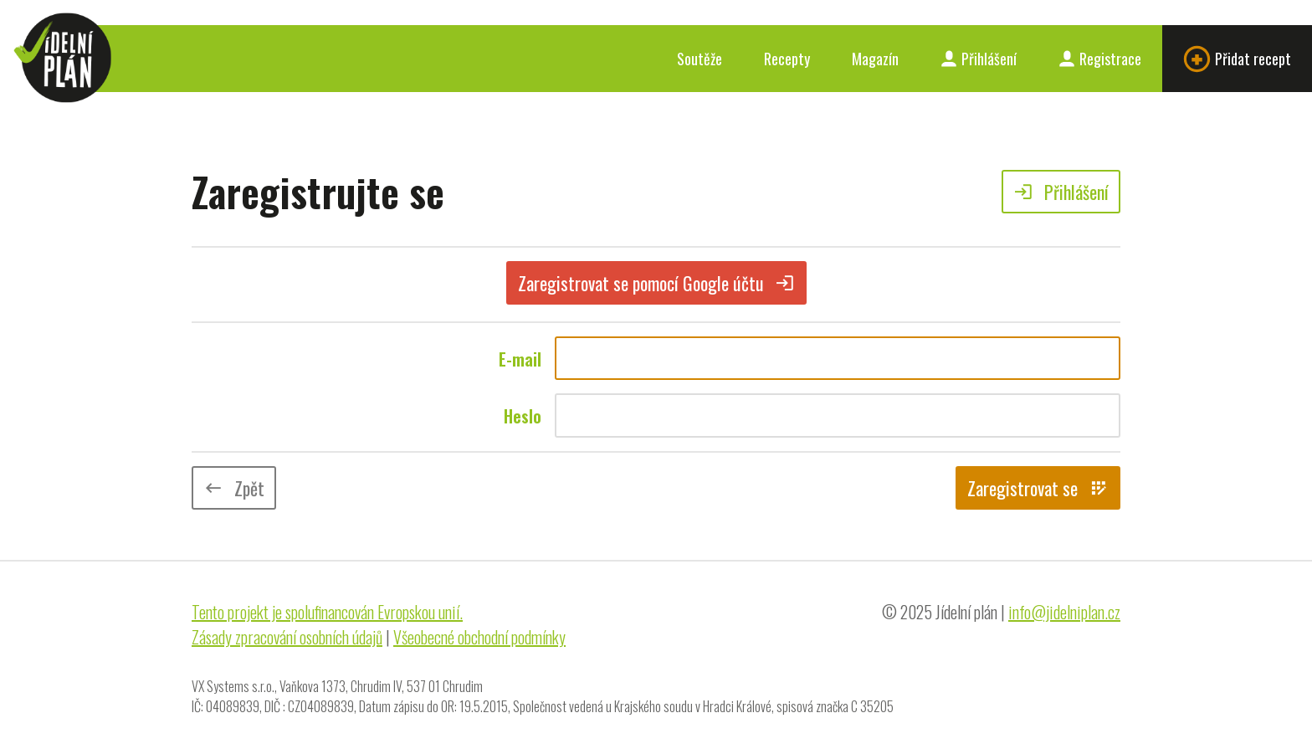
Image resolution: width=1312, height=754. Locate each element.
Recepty (787, 58)
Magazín (875, 58)
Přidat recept (1237, 59)
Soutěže (699, 58)
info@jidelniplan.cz (1064, 611)
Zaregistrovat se (1038, 487)
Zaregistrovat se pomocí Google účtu (656, 282)
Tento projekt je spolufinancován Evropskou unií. (327, 611)
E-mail (520, 359)
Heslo (522, 415)
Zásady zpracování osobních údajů (287, 636)
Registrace (1099, 58)
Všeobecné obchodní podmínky (479, 636)
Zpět (233, 487)
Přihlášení (978, 58)
